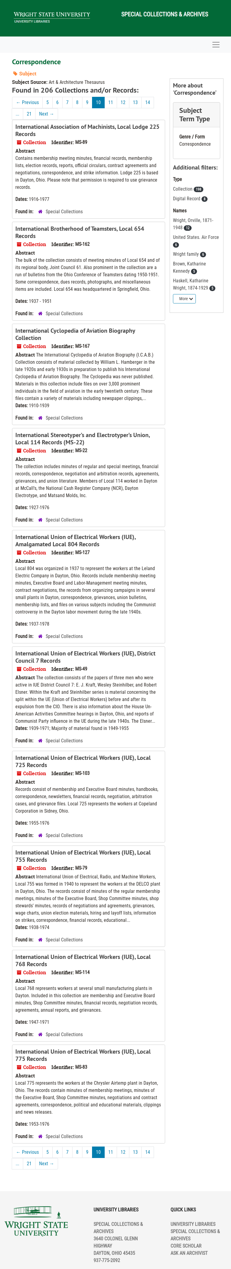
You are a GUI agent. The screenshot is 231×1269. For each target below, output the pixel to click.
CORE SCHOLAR (186, 1246)
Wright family (186, 254)
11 (110, 102)
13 (135, 102)
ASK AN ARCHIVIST (189, 1253)
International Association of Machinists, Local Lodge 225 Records (87, 130)
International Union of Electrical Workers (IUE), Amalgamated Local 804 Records (75, 540)
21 (29, 114)
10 (98, 102)
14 (147, 102)
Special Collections (64, 211)
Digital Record (187, 198)
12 (123, 102)
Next (46, 114)
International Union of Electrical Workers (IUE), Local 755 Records (83, 856)
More (186, 298)
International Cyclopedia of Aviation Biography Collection (75, 334)
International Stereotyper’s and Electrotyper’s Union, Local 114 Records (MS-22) (82, 438)
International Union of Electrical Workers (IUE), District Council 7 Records (85, 657)
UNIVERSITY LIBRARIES (193, 1224)
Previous (27, 102)
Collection (183, 189)
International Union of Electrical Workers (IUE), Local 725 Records (83, 761)
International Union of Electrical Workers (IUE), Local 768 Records (83, 960)
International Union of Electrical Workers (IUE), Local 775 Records (83, 1055)
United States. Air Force (196, 237)
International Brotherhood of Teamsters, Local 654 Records (79, 232)
